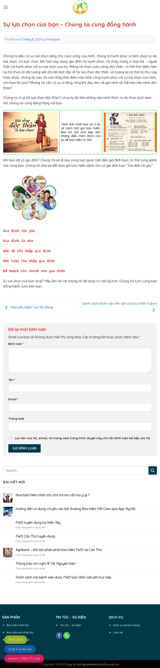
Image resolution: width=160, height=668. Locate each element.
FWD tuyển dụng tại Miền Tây (38, 520)
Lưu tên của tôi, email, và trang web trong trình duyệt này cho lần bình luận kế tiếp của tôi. (83, 436)
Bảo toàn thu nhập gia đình (29, 259)
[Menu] (5, 7)
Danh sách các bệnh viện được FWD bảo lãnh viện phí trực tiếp (63, 575)
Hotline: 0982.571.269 (24, 659)
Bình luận (16, 342)
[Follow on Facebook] (59, 633)
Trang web (16, 416)
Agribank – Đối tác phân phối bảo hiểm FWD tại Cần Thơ (59, 548)
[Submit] (153, 468)
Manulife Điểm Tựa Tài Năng (28, 305)
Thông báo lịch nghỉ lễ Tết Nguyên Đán (45, 562)
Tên (11, 378)
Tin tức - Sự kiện (70, 623)
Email (13, 397)
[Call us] (66, 633)
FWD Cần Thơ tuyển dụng (35, 534)
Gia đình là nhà (18, 240)
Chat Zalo (15, 640)
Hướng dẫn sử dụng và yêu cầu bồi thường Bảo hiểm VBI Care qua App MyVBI (75, 507)
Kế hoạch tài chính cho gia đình (34, 269)
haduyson (53, 39)
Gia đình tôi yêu (20, 230)
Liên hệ (118, 630)
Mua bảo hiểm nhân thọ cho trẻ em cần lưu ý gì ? (53, 493)
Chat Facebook (20, 649)
